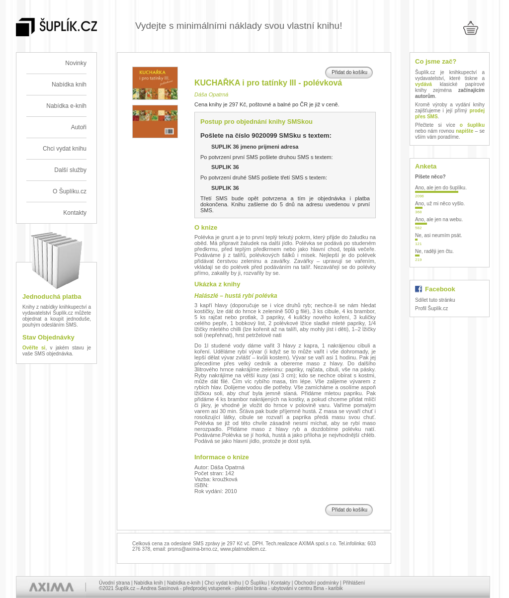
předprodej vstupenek (207, 588)
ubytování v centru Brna (297, 588)
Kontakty (74, 212)
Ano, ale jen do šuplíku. (441, 187)
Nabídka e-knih (66, 105)
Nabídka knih (69, 84)
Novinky (75, 63)
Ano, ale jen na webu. (439, 219)
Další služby (70, 170)
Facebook (440, 289)
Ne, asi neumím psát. (438, 235)
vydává (423, 84)
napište (464, 131)
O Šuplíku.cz (69, 191)
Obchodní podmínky (316, 583)
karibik (336, 588)
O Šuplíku (256, 583)
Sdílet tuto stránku (435, 300)
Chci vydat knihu (64, 148)
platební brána (251, 588)
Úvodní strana (114, 583)
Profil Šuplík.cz (431, 308)
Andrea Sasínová (160, 588)
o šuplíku (472, 125)
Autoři (78, 127)
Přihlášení (354, 583)
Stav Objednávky (48, 337)
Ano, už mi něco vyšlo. (440, 203)
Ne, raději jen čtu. (434, 251)
